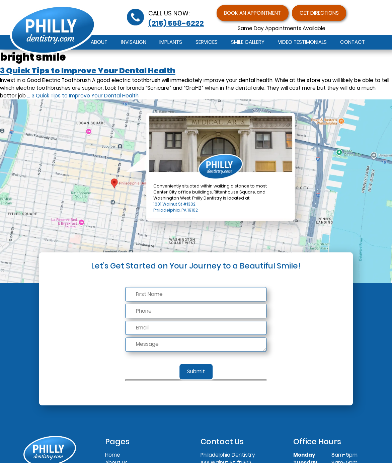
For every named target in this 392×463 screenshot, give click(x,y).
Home (112, 454)
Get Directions (319, 12)
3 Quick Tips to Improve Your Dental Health (87, 70)
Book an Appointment (252, 12)
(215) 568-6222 (176, 23)
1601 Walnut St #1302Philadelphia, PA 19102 (175, 207)
